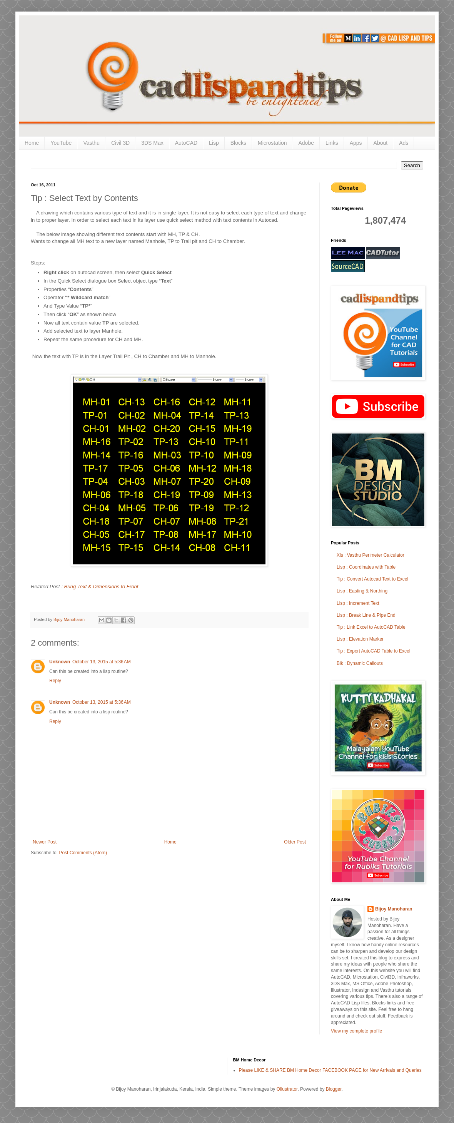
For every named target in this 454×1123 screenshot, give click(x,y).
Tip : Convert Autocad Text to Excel (372, 579)
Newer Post (45, 842)
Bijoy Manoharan (393, 909)
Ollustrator (287, 1089)
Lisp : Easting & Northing (362, 591)
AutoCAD (186, 143)
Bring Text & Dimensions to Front (101, 586)
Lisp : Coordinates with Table (366, 567)
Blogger (334, 1089)
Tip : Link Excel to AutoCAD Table (371, 627)
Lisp (214, 143)
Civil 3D (120, 143)
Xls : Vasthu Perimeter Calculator (370, 555)
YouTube (61, 143)
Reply (55, 680)
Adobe (306, 143)
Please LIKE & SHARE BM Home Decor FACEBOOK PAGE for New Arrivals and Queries (330, 1070)
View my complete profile (356, 1031)
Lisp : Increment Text (358, 603)
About (381, 143)
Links (331, 143)
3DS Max (152, 143)
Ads (403, 143)
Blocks (238, 143)
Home (32, 143)
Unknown (59, 661)
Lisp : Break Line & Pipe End (366, 615)
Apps (356, 143)
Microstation (272, 143)
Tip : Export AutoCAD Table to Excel (373, 651)
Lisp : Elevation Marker (360, 639)
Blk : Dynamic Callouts (360, 663)
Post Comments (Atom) (83, 852)
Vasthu (91, 143)
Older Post (295, 842)
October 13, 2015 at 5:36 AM (101, 661)
